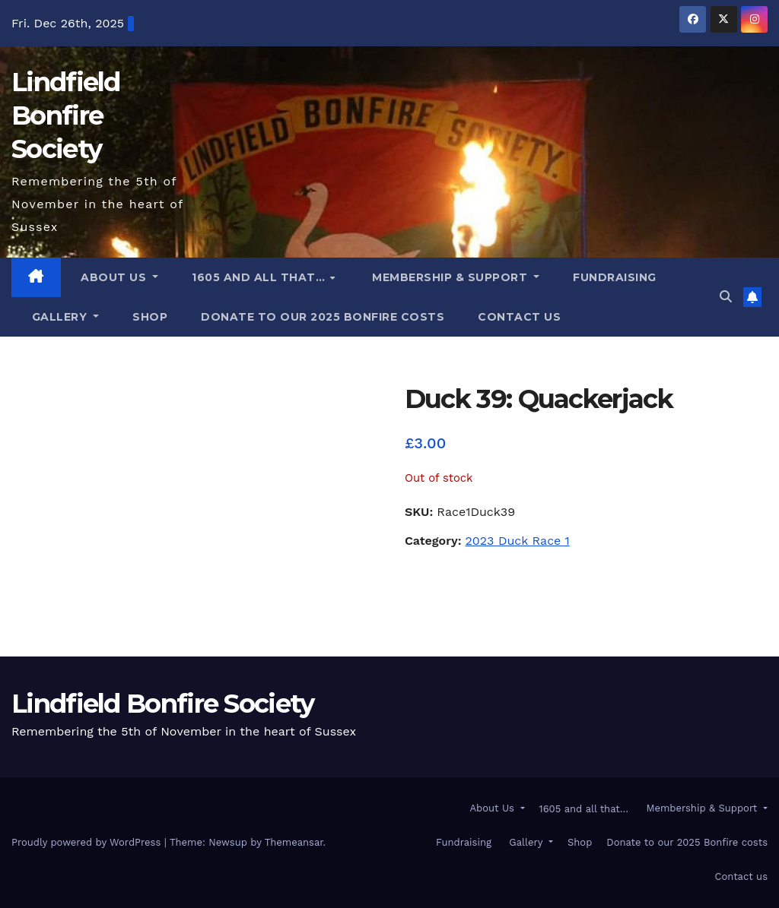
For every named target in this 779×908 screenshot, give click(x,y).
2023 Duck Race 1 (518, 540)
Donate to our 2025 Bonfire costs (322, 317)
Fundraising (615, 277)
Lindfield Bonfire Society (65, 115)
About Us (114, 277)
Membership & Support (450, 277)
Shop (149, 317)
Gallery (59, 317)
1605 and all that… (260, 277)
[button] (726, 296)
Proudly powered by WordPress (87, 842)
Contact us (519, 317)
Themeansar (294, 842)
